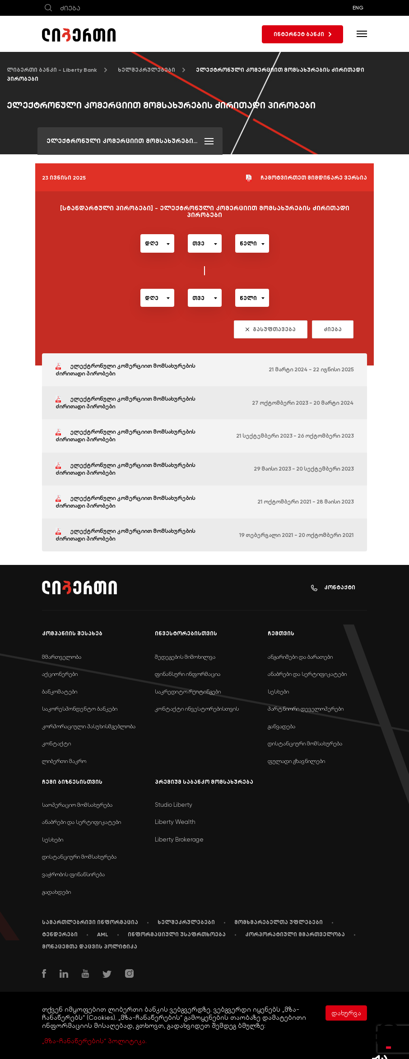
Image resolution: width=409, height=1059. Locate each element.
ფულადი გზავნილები (296, 761)
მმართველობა (61, 656)
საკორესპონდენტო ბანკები (79, 708)
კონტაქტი (333, 587)
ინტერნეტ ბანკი (302, 34)
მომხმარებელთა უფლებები (278, 922)
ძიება (333, 329)
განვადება (281, 726)
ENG (358, 8)
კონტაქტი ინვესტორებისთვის (197, 708)
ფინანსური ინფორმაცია (187, 674)
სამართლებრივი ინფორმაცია (90, 922)
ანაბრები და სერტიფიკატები (307, 674)
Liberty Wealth (175, 822)
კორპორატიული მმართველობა (295, 934)
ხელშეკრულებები (146, 70)
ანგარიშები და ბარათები (300, 656)
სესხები (278, 691)
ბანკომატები (59, 691)
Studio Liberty (173, 804)
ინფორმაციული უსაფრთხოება (177, 934)
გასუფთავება (271, 329)
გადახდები (56, 891)
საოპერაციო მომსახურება (77, 804)
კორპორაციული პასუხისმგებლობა (88, 726)
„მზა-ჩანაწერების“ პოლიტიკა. (94, 1041)
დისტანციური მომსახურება (305, 743)
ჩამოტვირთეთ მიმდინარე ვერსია (306, 178)
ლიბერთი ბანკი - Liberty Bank (52, 70)
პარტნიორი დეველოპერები (306, 708)
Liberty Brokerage (179, 839)
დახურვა (346, 1013)
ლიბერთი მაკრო (64, 761)
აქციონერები (60, 674)
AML (102, 934)
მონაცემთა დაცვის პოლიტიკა (89, 946)
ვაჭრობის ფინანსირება (73, 874)
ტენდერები (60, 934)
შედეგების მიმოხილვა (185, 656)
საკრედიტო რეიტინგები (188, 691)
